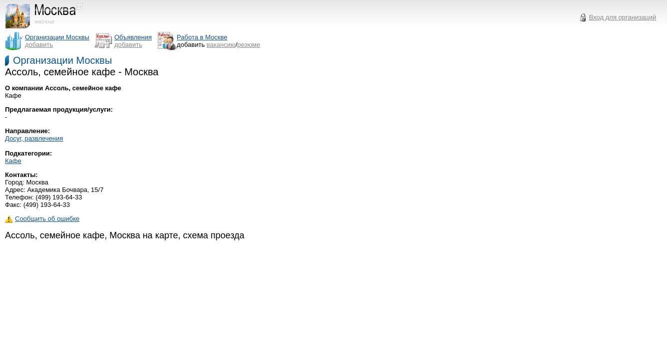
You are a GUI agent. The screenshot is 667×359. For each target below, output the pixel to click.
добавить (39, 44)
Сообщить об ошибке (42, 218)
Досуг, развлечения (34, 138)
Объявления (133, 37)
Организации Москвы (62, 60)
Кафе (13, 161)
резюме (248, 44)
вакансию (221, 44)
